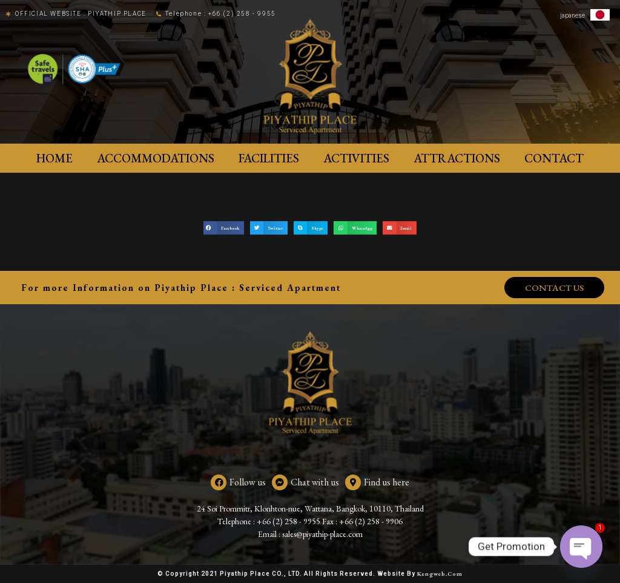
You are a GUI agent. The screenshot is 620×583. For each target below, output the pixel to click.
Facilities (269, 158)
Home (54, 158)
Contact (554, 158)
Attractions (457, 158)
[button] (223, 228)
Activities (356, 158)
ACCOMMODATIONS (155, 158)
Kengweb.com (440, 574)
